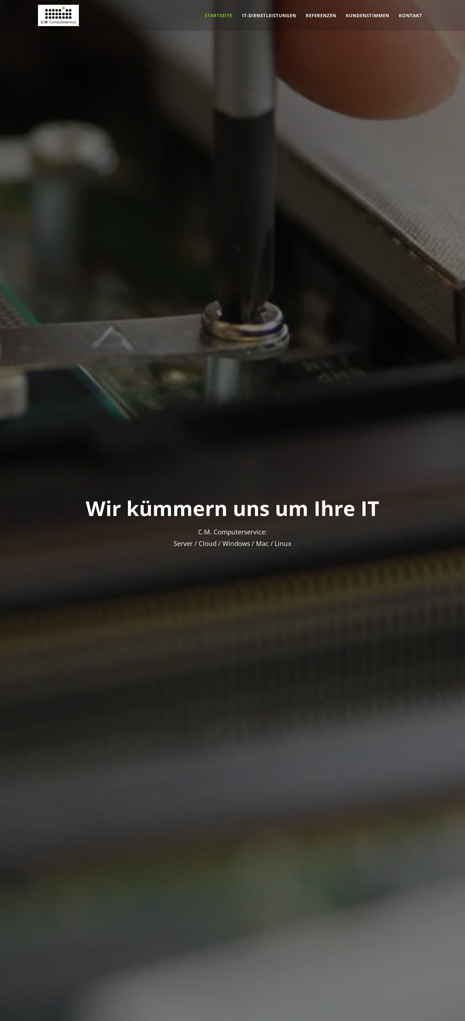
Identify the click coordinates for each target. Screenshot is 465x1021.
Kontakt (410, 15)
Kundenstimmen (367, 15)
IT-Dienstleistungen (269, 15)
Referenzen (321, 15)
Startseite (218, 15)
